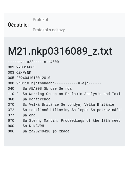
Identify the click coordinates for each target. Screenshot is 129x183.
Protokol (40, 19)
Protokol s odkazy (49, 29)
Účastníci (18, 25)
